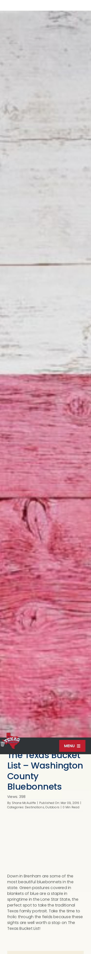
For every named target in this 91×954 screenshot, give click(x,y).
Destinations (34, 807)
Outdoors (52, 807)
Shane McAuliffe (24, 803)
